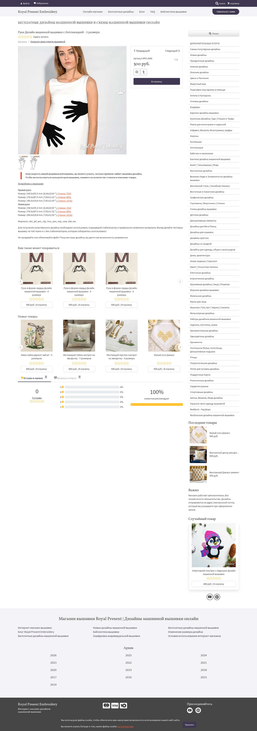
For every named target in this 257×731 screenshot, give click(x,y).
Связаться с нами (226, 11)
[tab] (34, 378)
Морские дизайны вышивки (204, 290)
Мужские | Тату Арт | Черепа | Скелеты (209, 307)
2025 (129, 655)
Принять (189, 724)
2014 (53, 684)
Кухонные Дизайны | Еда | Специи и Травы (212, 118)
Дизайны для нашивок (201, 232)
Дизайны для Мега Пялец (203, 226)
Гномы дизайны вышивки (203, 209)
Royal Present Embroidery (37, 12)
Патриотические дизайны (203, 363)
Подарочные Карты (200, 374)
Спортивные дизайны (201, 392)
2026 (53, 655)
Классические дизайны (202, 278)
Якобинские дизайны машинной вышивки (212, 415)
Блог (142, 11)
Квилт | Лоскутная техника (204, 266)
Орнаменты (196, 342)
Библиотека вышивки (174, 11)
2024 (204, 655)
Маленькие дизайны (200, 295)
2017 (53, 677)
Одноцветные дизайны (202, 336)
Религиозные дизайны (202, 380)
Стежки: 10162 (65, 200)
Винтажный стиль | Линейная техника (210, 185)
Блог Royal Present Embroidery (36, 631)
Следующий (171, 50)
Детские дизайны (199, 214)
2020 (53, 670)
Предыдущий (143, 50)
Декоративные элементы (203, 220)
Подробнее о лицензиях (30, 183)
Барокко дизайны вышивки (204, 112)
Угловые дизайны (199, 101)
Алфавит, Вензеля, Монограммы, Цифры (211, 130)
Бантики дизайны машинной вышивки (210, 159)
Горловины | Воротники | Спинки (207, 203)
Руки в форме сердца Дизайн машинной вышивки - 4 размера (36, 291)
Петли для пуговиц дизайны (204, 368)
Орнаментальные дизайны (204, 330)
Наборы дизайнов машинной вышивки (210, 319)
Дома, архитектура (200, 255)
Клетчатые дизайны (200, 272)
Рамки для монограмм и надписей (208, 124)
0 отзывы (37, 397)
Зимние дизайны (199, 66)
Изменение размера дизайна (185, 631)
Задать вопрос (40, 36)
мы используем (125, 726)
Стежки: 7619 (64, 193)
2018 (204, 670)
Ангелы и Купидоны (200, 95)
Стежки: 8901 (64, 197)
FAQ (152, 11)
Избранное (41, 3)
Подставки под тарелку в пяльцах (207, 89)
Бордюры (195, 107)
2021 (204, 662)
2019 (129, 670)
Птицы (193, 357)
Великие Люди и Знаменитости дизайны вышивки (211, 178)
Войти (25, 3)
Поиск (214, 33)
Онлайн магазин (93, 11)
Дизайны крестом (199, 238)
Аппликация (196, 147)
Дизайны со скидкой (201, 243)
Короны (194, 136)
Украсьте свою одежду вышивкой (47, 41)
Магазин (22, 41)
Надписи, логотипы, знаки (203, 324)
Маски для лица (198, 301)
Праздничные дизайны (202, 60)
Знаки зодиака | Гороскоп (203, 261)
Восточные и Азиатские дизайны (207, 191)
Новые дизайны (198, 55)
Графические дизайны (201, 197)
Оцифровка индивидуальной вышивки (116, 636)
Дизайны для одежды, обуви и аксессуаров (212, 249)
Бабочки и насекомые (201, 153)
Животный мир (198, 83)
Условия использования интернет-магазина (194, 636)
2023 (53, 662)
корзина (233, 3)
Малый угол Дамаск (164, 354)
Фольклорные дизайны (202, 313)
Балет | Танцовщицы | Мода (204, 164)
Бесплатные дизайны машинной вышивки (193, 627)
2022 (129, 662)
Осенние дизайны (199, 72)
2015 (204, 677)
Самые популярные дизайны (205, 49)
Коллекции (196, 141)
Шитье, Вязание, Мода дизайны (206, 397)
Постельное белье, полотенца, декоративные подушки (206, 349)
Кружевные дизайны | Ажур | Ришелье (210, 284)
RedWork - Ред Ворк (200, 409)
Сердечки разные (199, 386)
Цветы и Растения (199, 78)
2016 (129, 677)
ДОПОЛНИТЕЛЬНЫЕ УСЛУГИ (204, 43)
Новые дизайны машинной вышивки (115, 627)
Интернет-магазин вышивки (35, 627)
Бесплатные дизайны (121, 11)
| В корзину (36, 304)
